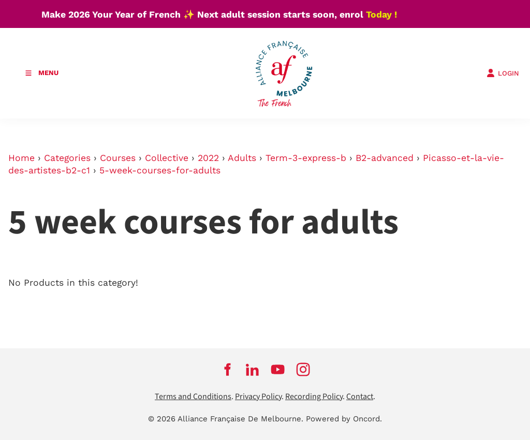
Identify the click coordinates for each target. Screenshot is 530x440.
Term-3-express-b (306, 158)
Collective (166, 158)
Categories (67, 158)
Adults (242, 158)
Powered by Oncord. (344, 418)
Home (21, 158)
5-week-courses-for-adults (159, 170)
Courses (118, 158)
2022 (208, 158)
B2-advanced (385, 158)
